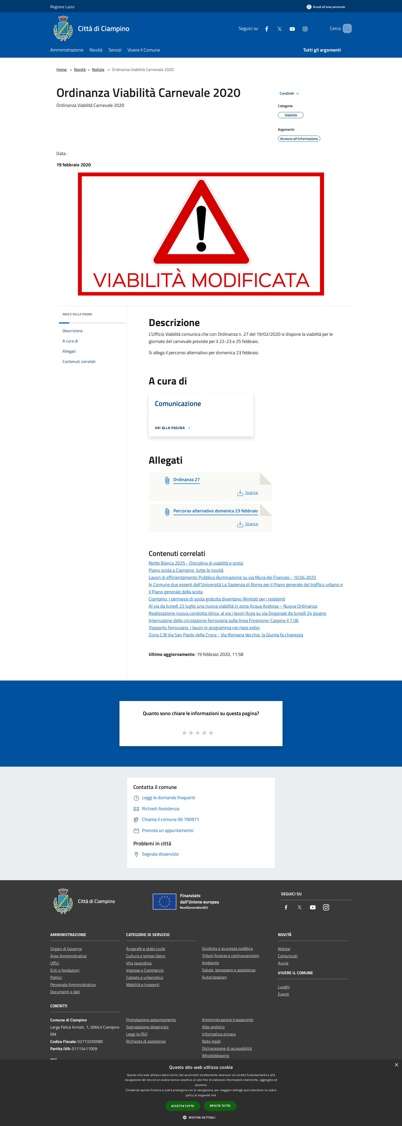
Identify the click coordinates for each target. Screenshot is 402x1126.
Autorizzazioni (214, 977)
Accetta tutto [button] (182, 1105)
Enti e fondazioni (64, 970)
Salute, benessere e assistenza (228, 970)
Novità (80, 69)
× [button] (396, 1065)
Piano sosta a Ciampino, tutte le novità (186, 570)
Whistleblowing (215, 1055)
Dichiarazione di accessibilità (227, 1048)
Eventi (283, 994)
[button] (201, 1117)
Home (61, 69)
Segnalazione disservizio (147, 1027)
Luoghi (284, 987)
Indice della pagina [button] (77, 314)
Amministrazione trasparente (227, 1020)
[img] (115, 313)
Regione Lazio (62, 7)
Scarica (247, 492)
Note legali (211, 1041)
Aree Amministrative (68, 956)
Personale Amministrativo (73, 984)
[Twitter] (272, 28)
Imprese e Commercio (145, 970)
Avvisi (283, 963)
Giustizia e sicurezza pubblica (227, 948)
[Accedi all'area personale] (326, 7)
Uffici (54, 963)
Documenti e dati (65, 992)
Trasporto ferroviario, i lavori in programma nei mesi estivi (204, 627)
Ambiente (210, 963)
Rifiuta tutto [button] (220, 1105)
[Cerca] (345, 28)
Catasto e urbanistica (144, 977)
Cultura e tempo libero (145, 956)
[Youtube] (285, 28)
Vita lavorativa (139, 963)
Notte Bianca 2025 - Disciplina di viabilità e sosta (196, 563)
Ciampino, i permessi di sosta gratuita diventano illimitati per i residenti (217, 598)
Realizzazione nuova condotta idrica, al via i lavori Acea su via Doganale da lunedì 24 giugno (237, 613)
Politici (56, 977)
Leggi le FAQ (137, 1034)
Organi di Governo (66, 949)
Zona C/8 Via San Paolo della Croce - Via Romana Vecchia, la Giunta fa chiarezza (226, 634)
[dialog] (201, 1093)
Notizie (98, 69)
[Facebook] (259, 28)
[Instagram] (298, 28)
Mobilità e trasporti (142, 984)
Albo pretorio (213, 1027)
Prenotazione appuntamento (151, 1020)
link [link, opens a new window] (213, 1095)
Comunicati (288, 956)
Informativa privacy (219, 1034)
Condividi (290, 93)
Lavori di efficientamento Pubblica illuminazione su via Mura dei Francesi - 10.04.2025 (232, 577)
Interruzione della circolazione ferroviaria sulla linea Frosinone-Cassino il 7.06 (223, 620)
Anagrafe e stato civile (145, 949)
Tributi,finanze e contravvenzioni (230, 955)
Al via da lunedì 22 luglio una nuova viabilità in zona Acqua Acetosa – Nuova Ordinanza (233, 606)
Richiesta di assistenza (146, 1041)
